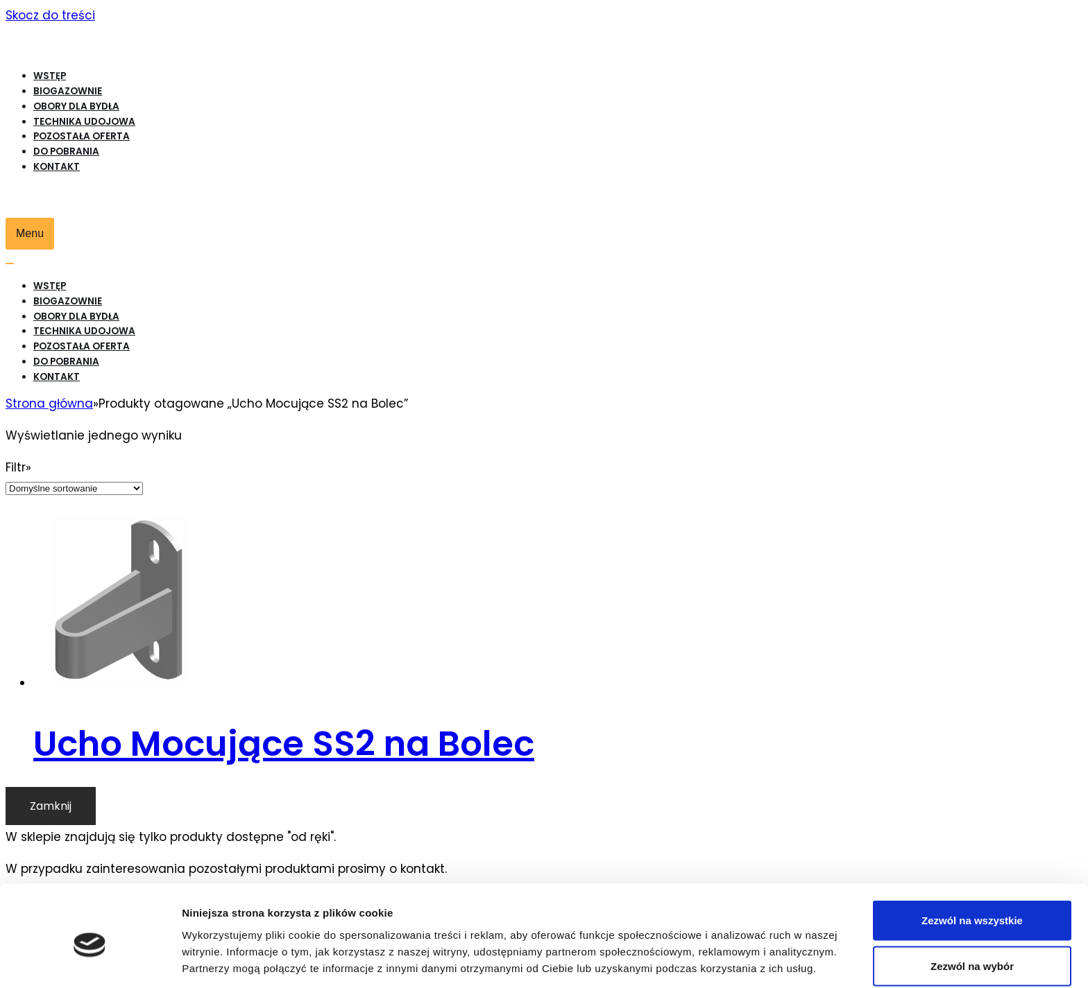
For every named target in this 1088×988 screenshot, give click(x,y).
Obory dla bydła (76, 106)
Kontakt (56, 166)
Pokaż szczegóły (740, 952)
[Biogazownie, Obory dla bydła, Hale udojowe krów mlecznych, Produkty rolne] (411, 43)
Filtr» (18, 467)
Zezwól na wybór (972, 906)
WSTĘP (49, 76)
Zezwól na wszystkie (972, 860)
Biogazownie (67, 91)
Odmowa (972, 951)
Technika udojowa (84, 121)
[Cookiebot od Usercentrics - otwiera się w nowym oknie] (90, 961)
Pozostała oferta (81, 136)
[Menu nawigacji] (30, 234)
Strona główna (49, 403)
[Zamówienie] (74, 488)
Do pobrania (66, 151)
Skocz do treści (50, 15)
